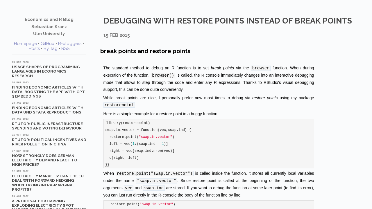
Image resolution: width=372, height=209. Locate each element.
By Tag (51, 48)
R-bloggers (69, 43)
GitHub (47, 43)
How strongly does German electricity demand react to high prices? (49, 158)
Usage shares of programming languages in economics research (49, 69)
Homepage (25, 43)
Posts (34, 48)
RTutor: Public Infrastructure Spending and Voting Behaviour (49, 123)
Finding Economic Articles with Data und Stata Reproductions (49, 107)
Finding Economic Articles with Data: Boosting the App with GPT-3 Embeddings (49, 89)
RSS (65, 48)
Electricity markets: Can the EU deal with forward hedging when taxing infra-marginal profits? (49, 181)
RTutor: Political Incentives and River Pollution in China (49, 139)
